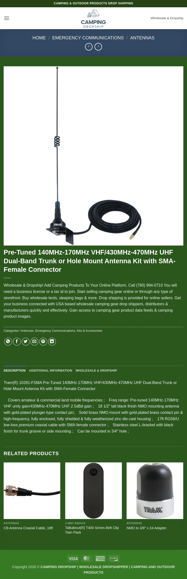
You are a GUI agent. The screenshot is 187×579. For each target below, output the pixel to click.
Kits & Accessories (89, 330)
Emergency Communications (88, 37)
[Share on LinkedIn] (52, 342)
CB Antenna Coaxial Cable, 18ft (28, 528)
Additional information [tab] (50, 370)
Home (39, 37)
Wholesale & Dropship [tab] (96, 370)
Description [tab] (15, 370)
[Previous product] (98, 47)
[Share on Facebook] (17, 342)
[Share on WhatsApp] (8, 342)
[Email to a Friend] (34, 342)
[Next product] (89, 47)
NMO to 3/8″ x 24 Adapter (146, 528)
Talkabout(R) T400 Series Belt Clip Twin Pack (92, 530)
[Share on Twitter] (26, 342)
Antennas (142, 37)
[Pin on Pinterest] (43, 342)
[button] (6, 18)
